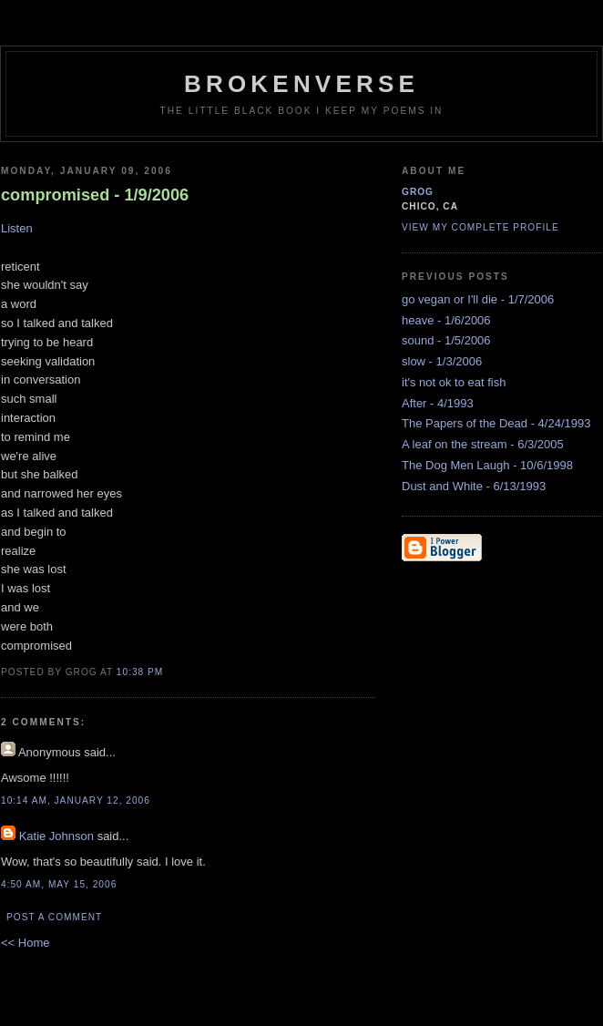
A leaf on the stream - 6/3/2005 (483, 444)
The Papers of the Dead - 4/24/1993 (496, 423)
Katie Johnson (56, 836)
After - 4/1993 (438, 403)
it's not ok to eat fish (454, 382)
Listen (17, 228)
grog (418, 192)
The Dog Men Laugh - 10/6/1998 (487, 465)
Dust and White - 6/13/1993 (474, 486)
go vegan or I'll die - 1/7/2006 (478, 299)
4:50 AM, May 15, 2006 (59, 884)
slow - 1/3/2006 (442, 361)
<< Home (25, 942)
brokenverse (301, 83)
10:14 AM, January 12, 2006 (75, 800)
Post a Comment (54, 917)
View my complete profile (480, 227)
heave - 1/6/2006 (446, 320)
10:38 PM (140, 672)
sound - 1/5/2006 (446, 340)
